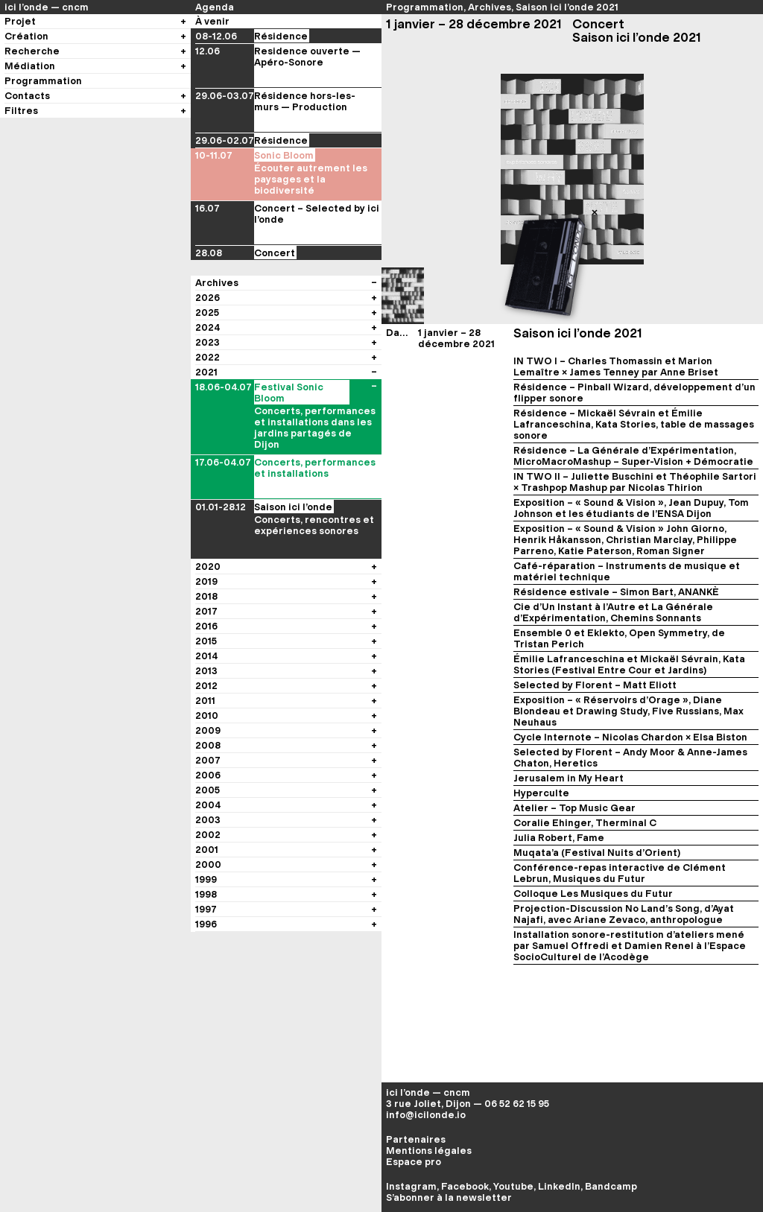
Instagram (411, 1186)
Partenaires (416, 1139)
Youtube (513, 1186)
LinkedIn (559, 1186)
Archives (489, 7)
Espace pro (413, 1161)
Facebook (465, 1186)
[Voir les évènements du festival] (374, 348)
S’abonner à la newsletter (449, 1197)
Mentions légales (429, 1150)
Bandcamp (611, 1186)
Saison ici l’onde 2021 (567, 7)
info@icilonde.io (426, 1114)
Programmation (424, 7)
